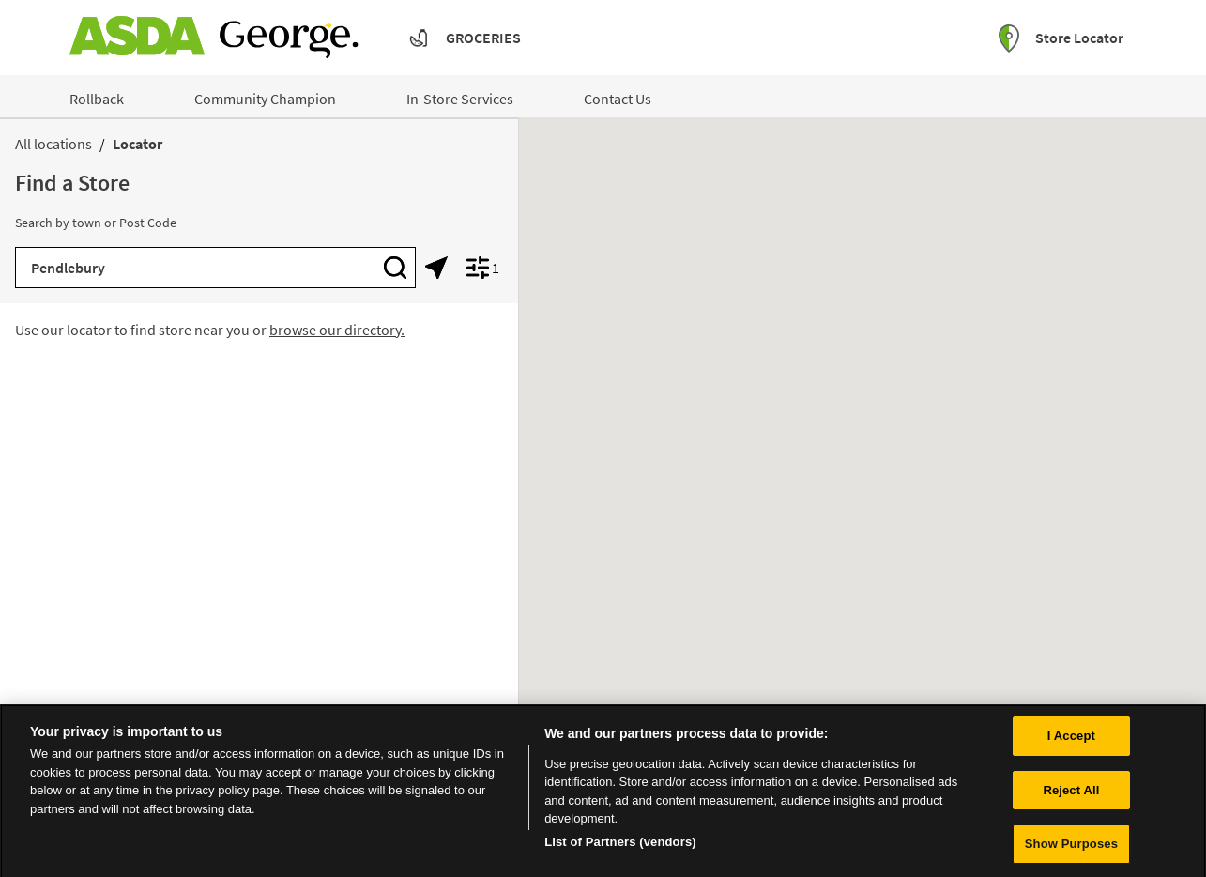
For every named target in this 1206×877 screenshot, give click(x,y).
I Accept (1071, 741)
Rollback (96, 98)
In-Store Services (459, 98)
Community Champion (265, 98)
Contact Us (617, 98)
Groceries (483, 37)
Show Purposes (1071, 850)
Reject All (1071, 796)
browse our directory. (337, 329)
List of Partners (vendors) (620, 847)
